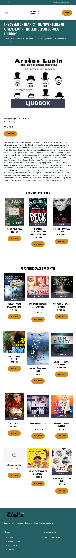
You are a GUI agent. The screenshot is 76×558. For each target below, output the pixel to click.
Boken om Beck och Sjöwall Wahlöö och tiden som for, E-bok (38, 231)
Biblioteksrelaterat (15, 545)
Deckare (25, 119)
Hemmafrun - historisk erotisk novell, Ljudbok (38, 307)
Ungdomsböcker (14, 541)
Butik (67, 13)
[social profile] (11, 3)
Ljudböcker (17, 119)
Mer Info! (10, 134)
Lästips (10, 537)
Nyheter (11, 550)
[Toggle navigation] (6, 12)
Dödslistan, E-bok (14, 423)
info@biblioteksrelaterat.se (62, 3)
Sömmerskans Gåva (14, 465)
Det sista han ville (14, 229)
